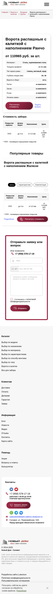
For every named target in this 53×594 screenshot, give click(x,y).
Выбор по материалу (10, 354)
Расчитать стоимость (34, 219)
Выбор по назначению (11, 350)
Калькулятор (7, 470)
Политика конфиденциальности (15, 582)
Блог (3, 425)
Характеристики (25, 185)
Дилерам (5, 399)
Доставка (5, 391)
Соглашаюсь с (23, 304)
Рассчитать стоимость (14, 106)
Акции (4, 462)
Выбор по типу (8, 366)
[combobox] (15, 269)
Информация (8, 419)
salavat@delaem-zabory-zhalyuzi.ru (26, 520)
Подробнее (21, 591)
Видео (4, 433)
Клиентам (6, 385)
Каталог (5, 340)
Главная (4, 12)
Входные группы (23, 13)
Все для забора (8, 374)
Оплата (4, 395)
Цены (12, 185)
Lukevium (22, 578)
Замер (4, 407)
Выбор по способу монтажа (13, 362)
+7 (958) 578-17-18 (24, 253)
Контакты (5, 441)
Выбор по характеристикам (13, 358)
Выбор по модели (9, 346)
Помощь (5, 456)
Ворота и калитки (14, 13)
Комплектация (40, 185)
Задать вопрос (38, 106)
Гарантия (5, 403)
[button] (4, 153)
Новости (5, 429)
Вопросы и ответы (9, 466)
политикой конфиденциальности (23, 304)
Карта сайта (6, 445)
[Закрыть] (47, 588)
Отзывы (5, 437)
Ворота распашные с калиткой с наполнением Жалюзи (26, 164)
